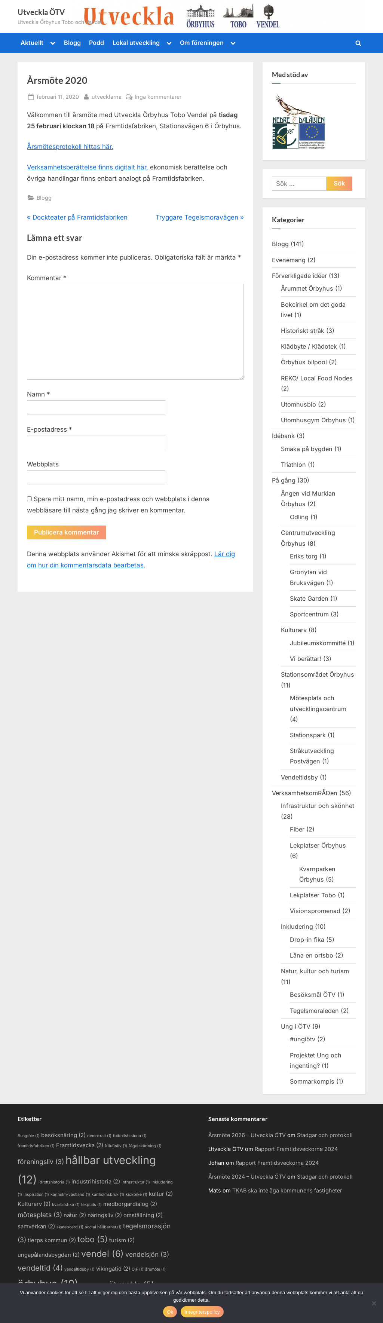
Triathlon (293, 464)
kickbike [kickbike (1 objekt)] (136, 1194)
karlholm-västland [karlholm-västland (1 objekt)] (70, 1194)
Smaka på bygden (307, 449)
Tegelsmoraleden (314, 1010)
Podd (96, 42)
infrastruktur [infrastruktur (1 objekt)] (136, 1182)
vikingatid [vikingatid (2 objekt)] (113, 1268)
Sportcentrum (309, 614)
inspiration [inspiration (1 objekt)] (36, 1194)
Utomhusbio (298, 404)
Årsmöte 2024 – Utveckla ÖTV (247, 1176)
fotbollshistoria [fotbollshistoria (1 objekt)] (130, 1135)
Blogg (72, 42)
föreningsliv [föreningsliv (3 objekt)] (41, 1162)
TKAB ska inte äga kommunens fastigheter (287, 1190)
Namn (38, 394)
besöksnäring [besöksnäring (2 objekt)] (63, 1135)
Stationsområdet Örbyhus (317, 674)
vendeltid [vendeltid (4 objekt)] (40, 1268)
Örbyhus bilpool (304, 362)
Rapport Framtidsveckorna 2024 (296, 1149)
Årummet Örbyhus (307, 288)
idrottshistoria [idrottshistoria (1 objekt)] (54, 1182)
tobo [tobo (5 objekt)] (92, 1239)
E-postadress (49, 429)
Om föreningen (202, 42)
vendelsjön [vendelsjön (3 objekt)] (147, 1254)
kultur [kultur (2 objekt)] (161, 1194)
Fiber (297, 829)
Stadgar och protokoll (325, 1135)
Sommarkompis (312, 1081)
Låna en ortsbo (311, 955)
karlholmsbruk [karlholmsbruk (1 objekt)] (108, 1194)
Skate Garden (309, 598)
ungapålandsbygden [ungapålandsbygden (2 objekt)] (49, 1255)
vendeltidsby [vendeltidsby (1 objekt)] (79, 1269)
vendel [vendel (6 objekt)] (102, 1253)
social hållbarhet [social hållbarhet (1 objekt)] (103, 1227)
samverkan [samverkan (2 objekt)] (36, 1226)
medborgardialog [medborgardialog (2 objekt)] (130, 1204)
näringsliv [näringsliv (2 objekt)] (105, 1215)
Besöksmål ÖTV (312, 994)
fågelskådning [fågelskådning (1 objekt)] (145, 1145)
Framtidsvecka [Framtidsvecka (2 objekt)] (79, 1145)
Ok (170, 1312)
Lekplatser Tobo (313, 895)
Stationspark (308, 735)
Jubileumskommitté (318, 643)
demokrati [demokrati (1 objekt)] (99, 1135)
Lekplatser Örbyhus (318, 845)
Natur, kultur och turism (315, 971)
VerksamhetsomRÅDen (304, 793)
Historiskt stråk (302, 330)
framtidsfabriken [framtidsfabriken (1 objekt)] (36, 1145)
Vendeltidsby (299, 777)
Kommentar (47, 278)
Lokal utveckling (136, 42)
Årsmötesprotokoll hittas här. (70, 146)
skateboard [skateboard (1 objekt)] (69, 1227)
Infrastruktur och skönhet (317, 805)
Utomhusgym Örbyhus (313, 420)
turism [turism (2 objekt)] (122, 1240)
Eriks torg (304, 556)
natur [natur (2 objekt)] (75, 1215)
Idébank (283, 436)
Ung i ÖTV (295, 1026)
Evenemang (289, 260)
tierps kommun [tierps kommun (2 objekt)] (52, 1240)
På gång (283, 480)
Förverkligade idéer (299, 275)
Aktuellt (32, 42)
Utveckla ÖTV (41, 11)
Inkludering (297, 926)
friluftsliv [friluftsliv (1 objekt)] (116, 1145)
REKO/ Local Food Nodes (317, 378)
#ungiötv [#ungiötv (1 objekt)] (29, 1135)
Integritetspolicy (202, 1312)
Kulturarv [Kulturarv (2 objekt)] (34, 1204)
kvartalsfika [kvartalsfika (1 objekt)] (66, 1204)
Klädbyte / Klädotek (309, 346)
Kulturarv (294, 630)
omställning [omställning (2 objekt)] (143, 1215)
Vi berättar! (305, 658)
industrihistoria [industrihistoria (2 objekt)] (95, 1181)
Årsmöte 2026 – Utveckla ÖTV (247, 1135)
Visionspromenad (315, 911)
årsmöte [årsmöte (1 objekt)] (155, 1269)
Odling (299, 517)
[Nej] (373, 1303)
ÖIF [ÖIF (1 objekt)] (138, 1269)
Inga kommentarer (158, 96)
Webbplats (43, 464)
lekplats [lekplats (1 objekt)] (91, 1204)
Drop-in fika (307, 939)
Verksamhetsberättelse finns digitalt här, (87, 167)
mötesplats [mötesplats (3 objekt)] (40, 1215)
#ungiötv (302, 1039)
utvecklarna (107, 96)
